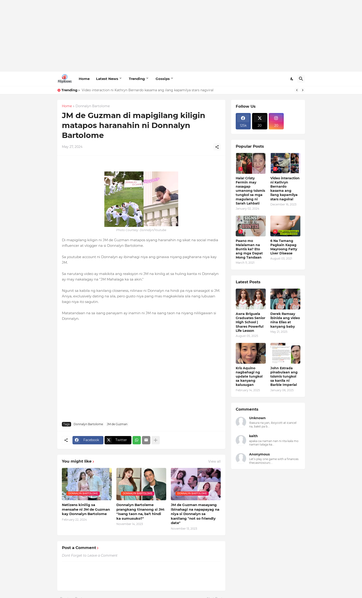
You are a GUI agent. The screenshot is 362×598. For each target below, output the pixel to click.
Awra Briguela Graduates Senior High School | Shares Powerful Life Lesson (250, 322)
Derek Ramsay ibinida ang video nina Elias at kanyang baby (285, 320)
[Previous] (297, 90)
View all (214, 461)
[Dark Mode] (292, 79)
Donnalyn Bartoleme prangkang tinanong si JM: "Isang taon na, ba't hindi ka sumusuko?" (140, 512)
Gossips (163, 78)
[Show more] (155, 440)
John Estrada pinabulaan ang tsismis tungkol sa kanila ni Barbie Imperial (284, 376)
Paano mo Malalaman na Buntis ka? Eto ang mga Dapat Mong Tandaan (249, 249)
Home (84, 78)
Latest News (107, 78)
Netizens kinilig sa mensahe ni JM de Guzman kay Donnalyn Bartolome (86, 509)
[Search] (301, 79)
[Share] (217, 147)
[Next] (302, 90)
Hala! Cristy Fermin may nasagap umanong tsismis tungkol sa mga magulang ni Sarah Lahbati (250, 190)
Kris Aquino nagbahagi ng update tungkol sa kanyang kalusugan (249, 376)
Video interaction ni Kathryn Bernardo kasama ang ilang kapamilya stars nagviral (148, 90)
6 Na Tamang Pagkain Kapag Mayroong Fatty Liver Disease (283, 247)
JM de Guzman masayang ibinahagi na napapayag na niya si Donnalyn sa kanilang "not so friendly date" (195, 514)
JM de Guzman (117, 424)
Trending (137, 78)
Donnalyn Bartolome (92, 106)
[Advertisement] (181, 35)
